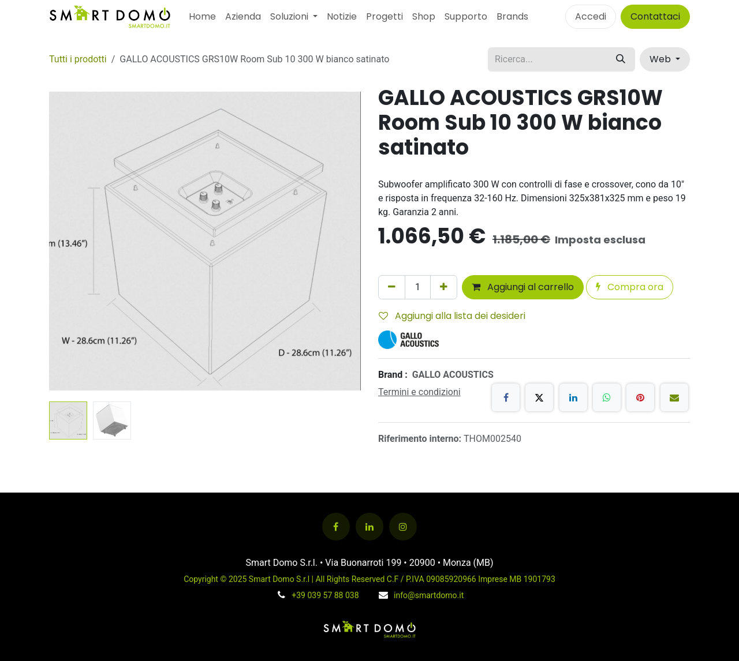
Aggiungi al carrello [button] (523, 287)
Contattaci (655, 16)
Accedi (590, 16)
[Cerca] (620, 59)
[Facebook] (506, 397)
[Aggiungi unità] (443, 287)
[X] (539, 397)
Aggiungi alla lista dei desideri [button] (452, 315)
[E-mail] (674, 397)
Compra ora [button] (629, 287)
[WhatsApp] (607, 397)
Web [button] (661, 59)
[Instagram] (403, 526)
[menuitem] (202, 16)
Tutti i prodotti (78, 59)
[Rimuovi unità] (391, 287)
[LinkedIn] (573, 397)
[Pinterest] (640, 397)
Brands (512, 16)
